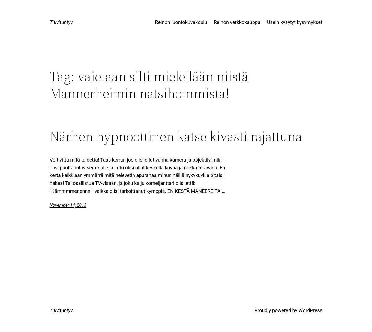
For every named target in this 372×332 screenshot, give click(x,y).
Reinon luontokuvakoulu (181, 22)
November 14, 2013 (68, 205)
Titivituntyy (61, 22)
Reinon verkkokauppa (237, 22)
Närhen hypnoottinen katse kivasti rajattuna (176, 136)
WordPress (310, 310)
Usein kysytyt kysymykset (294, 22)
